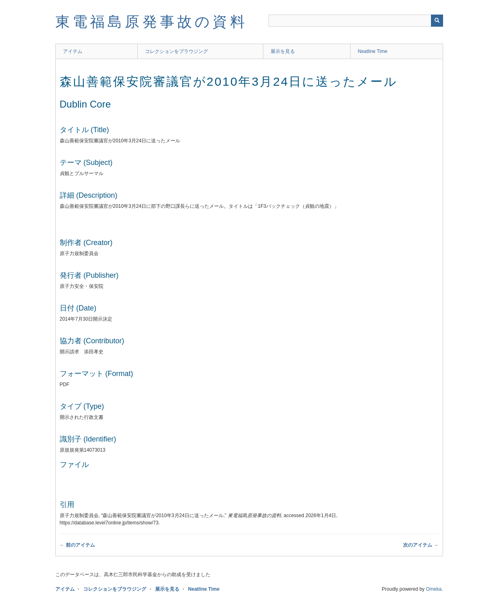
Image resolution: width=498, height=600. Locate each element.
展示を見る (283, 51)
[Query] (356, 21)
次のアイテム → (420, 545)
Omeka (433, 589)
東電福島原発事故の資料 (151, 21)
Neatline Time (372, 51)
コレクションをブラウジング (176, 51)
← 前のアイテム (77, 545)
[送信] (437, 21)
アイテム (72, 51)
